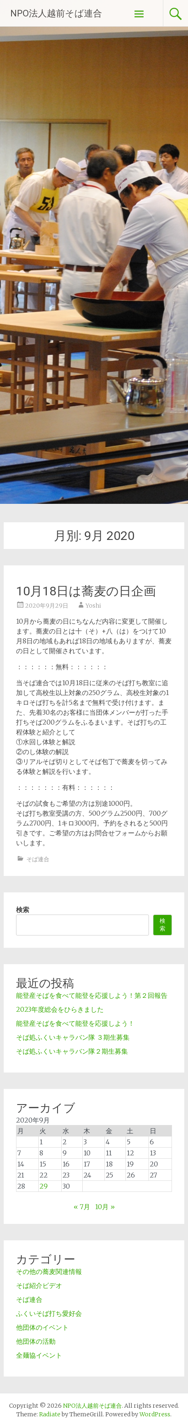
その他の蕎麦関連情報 (49, 1271)
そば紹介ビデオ (39, 1285)
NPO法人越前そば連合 (56, 13)
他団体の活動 (36, 1341)
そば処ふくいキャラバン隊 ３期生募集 (73, 1037)
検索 (22, 910)
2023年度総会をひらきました (60, 1009)
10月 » (105, 1207)
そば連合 (37, 859)
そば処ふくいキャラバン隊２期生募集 (72, 1051)
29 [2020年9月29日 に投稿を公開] (43, 1186)
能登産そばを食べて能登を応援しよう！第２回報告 (91, 995)
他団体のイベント (42, 1327)
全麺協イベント (39, 1355)
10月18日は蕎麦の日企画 (86, 591)
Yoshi (93, 605)
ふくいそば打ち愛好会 (49, 1313)
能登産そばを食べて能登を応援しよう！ (75, 1023)
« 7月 (82, 1207)
